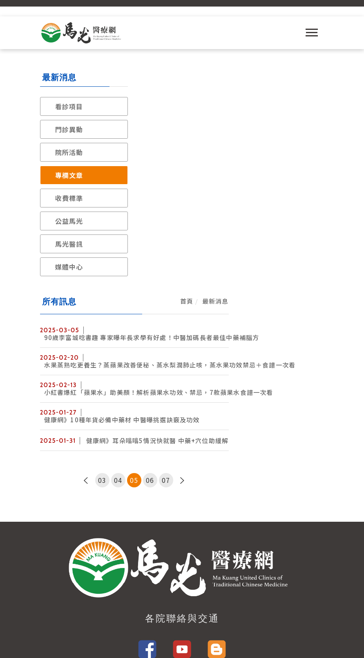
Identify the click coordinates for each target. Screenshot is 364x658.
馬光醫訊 (69, 244)
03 (199, 262)
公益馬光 (69, 221)
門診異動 (69, 129)
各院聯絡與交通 (182, 410)
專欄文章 (69, 175)
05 (231, 262)
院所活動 (69, 152)
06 (247, 262)
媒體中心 (69, 267)
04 (215, 262)
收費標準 (69, 198)
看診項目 (69, 106)
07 (263, 262)
